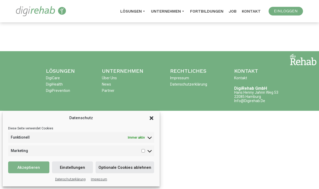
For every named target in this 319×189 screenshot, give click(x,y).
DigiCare (53, 78)
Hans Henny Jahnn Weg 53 (256, 92)
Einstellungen (72, 167)
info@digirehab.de (249, 101)
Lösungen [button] (133, 11)
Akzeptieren (28, 167)
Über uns (109, 78)
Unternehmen (168, 11)
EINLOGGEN (286, 11)
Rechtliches (188, 71)
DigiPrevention (58, 90)
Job (233, 11)
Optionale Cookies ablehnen (124, 167)
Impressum (99, 179)
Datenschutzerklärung (70, 179)
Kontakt (251, 11)
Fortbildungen (206, 11)
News (106, 84)
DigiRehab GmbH (250, 88)
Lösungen (60, 71)
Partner (108, 90)
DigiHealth (54, 84)
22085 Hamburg (247, 96)
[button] (151, 117)
